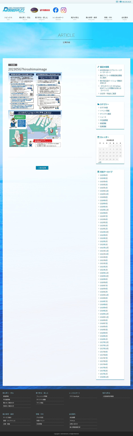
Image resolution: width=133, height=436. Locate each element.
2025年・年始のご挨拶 (108, 93)
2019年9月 (104, 298)
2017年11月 (104, 345)
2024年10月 (104, 194)
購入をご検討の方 (8, 403)
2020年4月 (104, 289)
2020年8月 (104, 282)
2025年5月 (104, 178)
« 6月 (99, 162)
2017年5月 (104, 361)
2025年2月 (104, 184)
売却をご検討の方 (8, 406)
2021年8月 (104, 260)
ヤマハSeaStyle (74, 396)
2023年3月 (104, 225)
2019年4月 (104, 307)
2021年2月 (104, 266)
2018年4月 (104, 333)
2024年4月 (104, 203)
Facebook (56, 10)
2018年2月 (104, 336)
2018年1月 (104, 339)
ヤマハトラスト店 (34, 10)
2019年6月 (104, 304)
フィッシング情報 (42, 396)
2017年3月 (104, 367)
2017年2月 (104, 371)
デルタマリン (13, 10)
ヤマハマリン (44, 10)
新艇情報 (103, 123)
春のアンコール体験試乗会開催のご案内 (111, 76)
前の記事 (42, 168)
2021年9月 (104, 257)
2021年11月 (104, 251)
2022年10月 (104, 232)
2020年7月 (104, 285)
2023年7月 (104, 216)
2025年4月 (104, 181)
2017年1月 (104, 374)
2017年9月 (104, 352)
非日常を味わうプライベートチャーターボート (111, 71)
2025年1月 (104, 188)
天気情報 (39, 424)
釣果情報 (103, 126)
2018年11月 (104, 317)
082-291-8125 (126, 2)
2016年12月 (104, 377)
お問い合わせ (117, 1)
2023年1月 (104, 229)
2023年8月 (104, 213)
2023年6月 (104, 219)
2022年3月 (104, 238)
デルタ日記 (40, 417)
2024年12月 (104, 191)
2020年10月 (104, 276)
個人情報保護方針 (75, 427)
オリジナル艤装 (105, 114)
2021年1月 (104, 270)
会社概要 (72, 417)
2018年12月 (104, 314)
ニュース (103, 117)
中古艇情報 (104, 120)
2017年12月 (104, 342)
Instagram (63, 10)
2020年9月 (104, 279)
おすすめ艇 (104, 107)
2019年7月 (104, 301)
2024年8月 (104, 197)
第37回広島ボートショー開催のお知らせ (111, 82)
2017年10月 (104, 348)
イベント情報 (104, 111)
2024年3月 (104, 207)
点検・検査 (6, 424)
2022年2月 (104, 241)
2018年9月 (104, 320)
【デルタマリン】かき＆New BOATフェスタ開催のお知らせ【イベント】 (110, 88)
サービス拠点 (7, 417)
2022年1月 (104, 244)
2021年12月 (104, 247)
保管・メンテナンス (9, 421)
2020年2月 (104, 292)
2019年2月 (104, 311)
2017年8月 (104, 355)
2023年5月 (104, 222)
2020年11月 (104, 273)
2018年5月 (104, 329)
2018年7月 (104, 323)
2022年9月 (104, 235)
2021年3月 (104, 263)
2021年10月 (104, 254)
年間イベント (41, 421)
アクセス (72, 421)
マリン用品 (40, 403)
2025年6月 (104, 175)
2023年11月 (104, 210)
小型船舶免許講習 (108, 396)
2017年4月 (104, 364)
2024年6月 (104, 200)
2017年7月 (104, 358)
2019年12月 (104, 295)
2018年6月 (104, 326)
